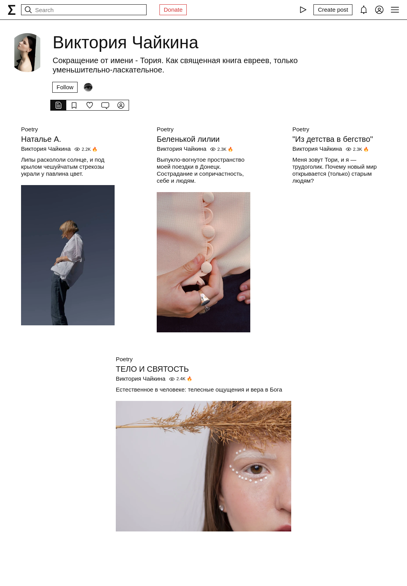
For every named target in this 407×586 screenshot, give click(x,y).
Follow (65, 87)
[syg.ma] (12, 10)
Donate (173, 9)
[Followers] (88, 87)
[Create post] (333, 10)
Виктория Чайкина (46, 148)
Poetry (29, 129)
